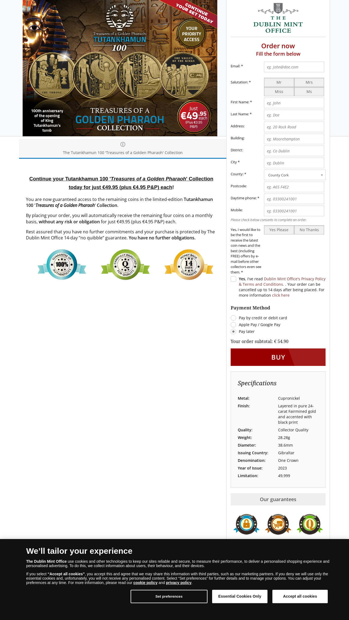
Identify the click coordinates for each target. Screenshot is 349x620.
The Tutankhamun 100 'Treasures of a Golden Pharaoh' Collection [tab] (122, 148)
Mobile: (237, 209)
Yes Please (278, 229)
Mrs (309, 82)
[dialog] (174, 579)
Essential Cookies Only (239, 596)
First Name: (240, 102)
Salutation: (239, 82)
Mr (279, 82)
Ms (309, 91)
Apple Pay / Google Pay (259, 324)
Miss (279, 91)
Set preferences (169, 596)
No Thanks (309, 229)
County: (237, 173)
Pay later (247, 331)
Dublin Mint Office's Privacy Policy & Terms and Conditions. (282, 281)
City (234, 161)
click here (281, 295)
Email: (237, 66)
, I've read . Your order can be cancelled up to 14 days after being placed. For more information (282, 287)
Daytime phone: (244, 197)
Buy (278, 357)
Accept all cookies (300, 596)
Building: (238, 138)
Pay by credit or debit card (263, 317)
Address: (238, 126)
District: (237, 150)
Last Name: (240, 114)
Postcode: (239, 185)
